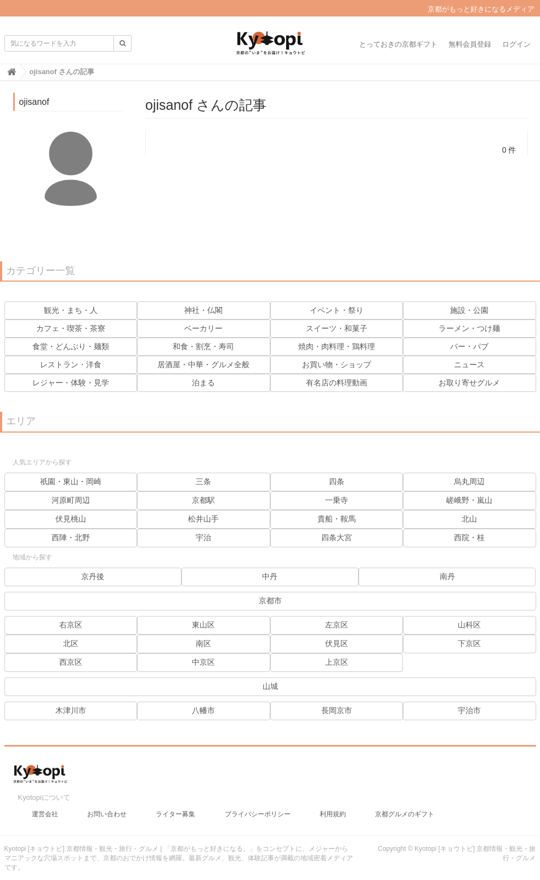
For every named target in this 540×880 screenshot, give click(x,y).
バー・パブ (469, 346)
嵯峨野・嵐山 (469, 500)
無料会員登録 (469, 44)
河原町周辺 (71, 500)
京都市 (270, 600)
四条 (336, 481)
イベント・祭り (336, 310)
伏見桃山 (70, 518)
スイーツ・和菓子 (336, 328)
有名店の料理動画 (336, 382)
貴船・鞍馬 (336, 518)
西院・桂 (469, 537)
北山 (469, 518)
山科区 (469, 624)
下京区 (469, 643)
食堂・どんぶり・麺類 (70, 346)
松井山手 (203, 518)
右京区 (70, 624)
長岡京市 (336, 710)
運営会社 (45, 810)
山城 (270, 686)
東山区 (203, 624)
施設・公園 (469, 310)
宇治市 (469, 710)
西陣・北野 (71, 537)
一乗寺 (336, 500)
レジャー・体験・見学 (70, 382)
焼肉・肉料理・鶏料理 (336, 346)
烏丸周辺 (469, 481)
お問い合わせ (107, 810)
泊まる (203, 382)
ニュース (469, 364)
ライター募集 (175, 810)
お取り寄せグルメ (469, 382)
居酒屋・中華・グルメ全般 (203, 364)
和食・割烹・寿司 (203, 346)
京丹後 (92, 576)
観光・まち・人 (71, 310)
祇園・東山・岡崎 (70, 481)
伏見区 (336, 643)
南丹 (447, 576)
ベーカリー (203, 328)
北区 (70, 643)
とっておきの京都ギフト (398, 44)
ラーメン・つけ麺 (469, 328)
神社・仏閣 (203, 310)
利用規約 (333, 810)
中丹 (269, 576)
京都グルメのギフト (404, 810)
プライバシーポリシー (258, 810)
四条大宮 (336, 537)
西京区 (70, 662)
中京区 (203, 662)
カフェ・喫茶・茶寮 (70, 328)
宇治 (203, 537)
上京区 (336, 662)
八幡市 (203, 710)
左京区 (336, 624)
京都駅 (203, 500)
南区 (203, 643)
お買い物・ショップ (336, 364)
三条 (203, 481)
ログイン (516, 44)
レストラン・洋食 (70, 364)
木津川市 (70, 710)
